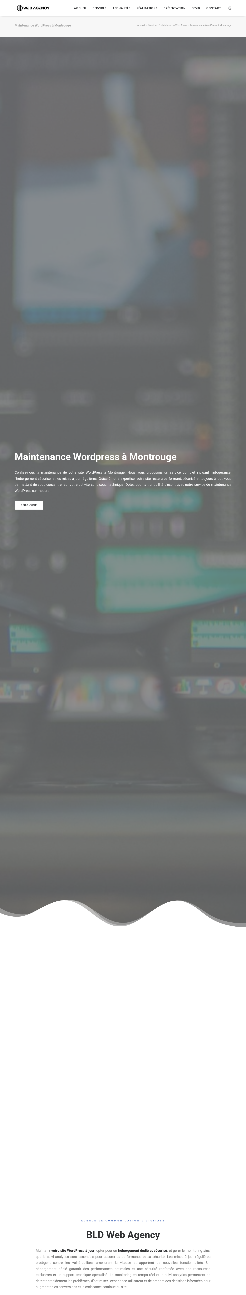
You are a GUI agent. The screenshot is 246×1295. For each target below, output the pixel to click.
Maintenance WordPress (173, 25)
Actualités (121, 8)
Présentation (174, 8)
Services (99, 8)
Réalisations (147, 8)
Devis (196, 8)
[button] (229, 8)
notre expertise (123, 479)
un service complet (179, 472)
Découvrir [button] (29, 505)
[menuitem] (80, 8)
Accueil (80, 8)
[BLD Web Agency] (31, 8)
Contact (213, 8)
